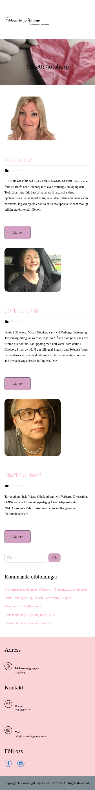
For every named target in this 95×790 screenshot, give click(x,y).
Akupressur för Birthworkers (22, 606)
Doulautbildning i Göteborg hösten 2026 (29, 615)
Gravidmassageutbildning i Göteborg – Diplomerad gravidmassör (45, 589)
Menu (9, 8)
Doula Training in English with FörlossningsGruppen (37, 598)
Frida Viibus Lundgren (22, 475)
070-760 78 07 (23, 710)
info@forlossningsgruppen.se (30, 736)
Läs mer (17, 232)
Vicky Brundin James (21, 310)
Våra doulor (17, 170)
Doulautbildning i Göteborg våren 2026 (29, 623)
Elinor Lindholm (18, 159)
